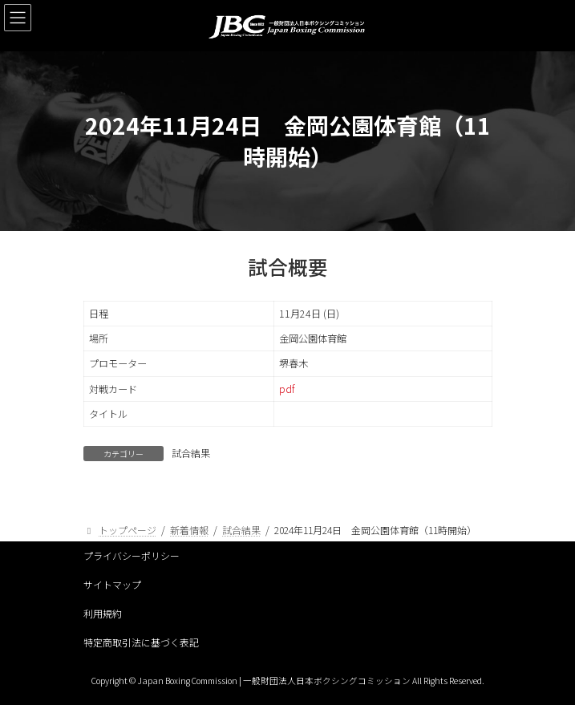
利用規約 (102, 613)
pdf (286, 389)
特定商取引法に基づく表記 (141, 642)
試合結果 (191, 453)
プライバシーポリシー (131, 555)
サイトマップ (112, 584)
